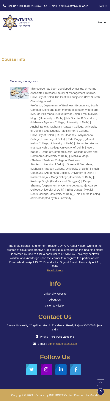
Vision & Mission (55, 305)
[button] (100, 382)
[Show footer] (100, 391)
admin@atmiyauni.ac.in (73, 5)
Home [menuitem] (102, 22)
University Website (55, 293)
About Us (55, 299)
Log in (103, 5)
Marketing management (24, 81)
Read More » (55, 270)
